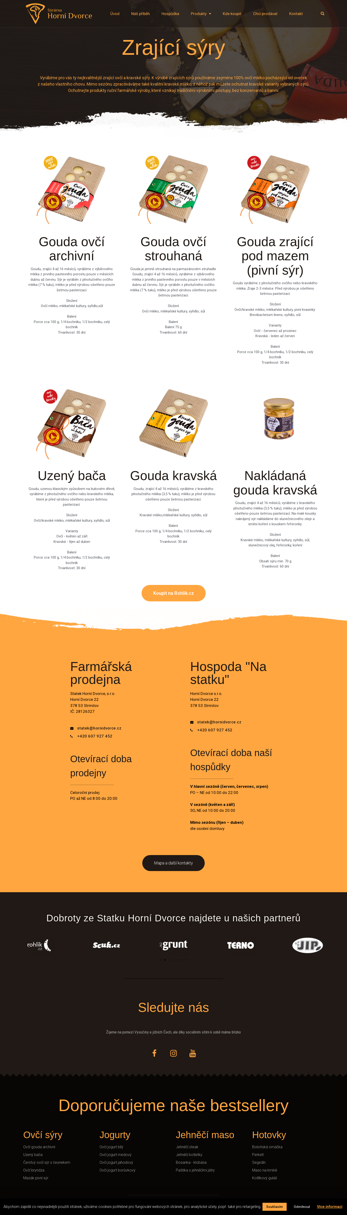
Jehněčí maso (205, 1135)
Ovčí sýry (42, 1135)
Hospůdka (170, 13)
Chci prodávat (265, 13)
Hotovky (269, 1135)
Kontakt (296, 13)
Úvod (115, 13)
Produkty (201, 13)
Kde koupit (232, 13)
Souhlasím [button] (274, 1207)
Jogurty (115, 1135)
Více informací (329, 1206)
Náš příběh (140, 13)
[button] (174, 593)
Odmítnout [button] (302, 1207)
